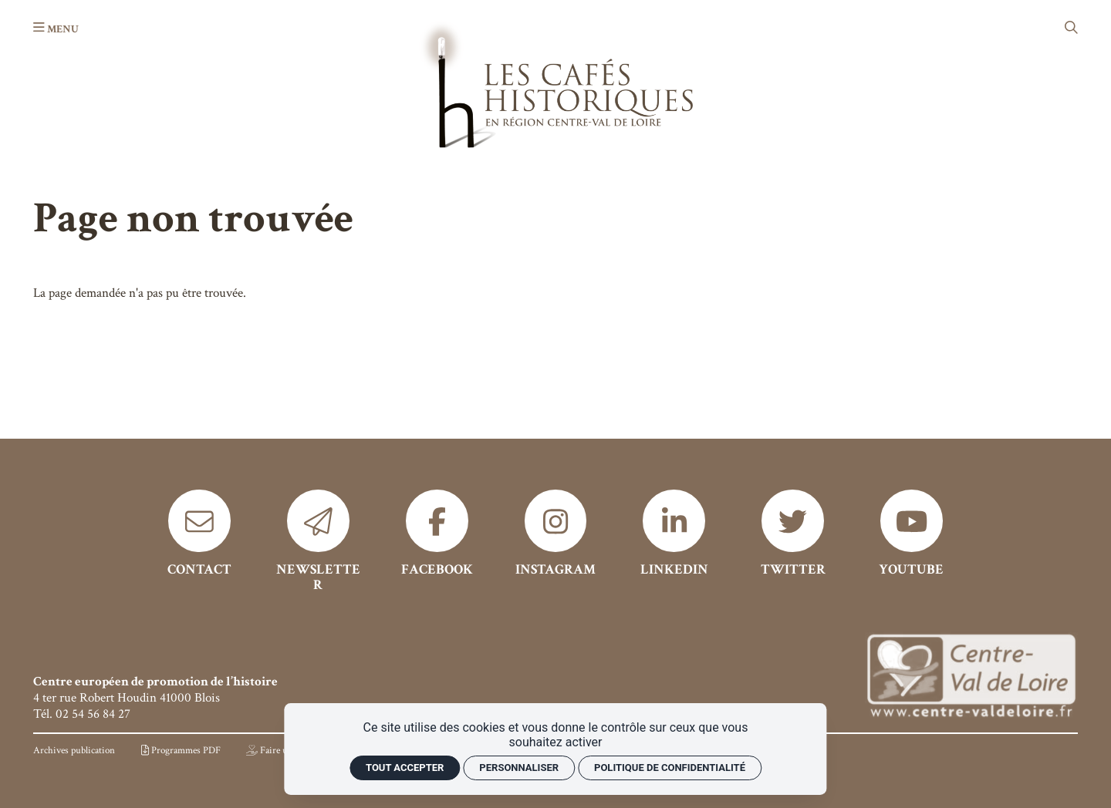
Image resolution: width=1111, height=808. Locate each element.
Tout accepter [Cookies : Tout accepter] (405, 767)
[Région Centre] (971, 677)
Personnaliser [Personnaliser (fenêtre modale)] (519, 767)
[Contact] (199, 533)
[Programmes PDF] (181, 750)
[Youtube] (911, 533)
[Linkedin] (674, 533)
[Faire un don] (278, 750)
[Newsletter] (318, 541)
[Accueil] (555, 83)
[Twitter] (793, 533)
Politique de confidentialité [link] (669, 767)
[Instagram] (556, 533)
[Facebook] (437, 533)
